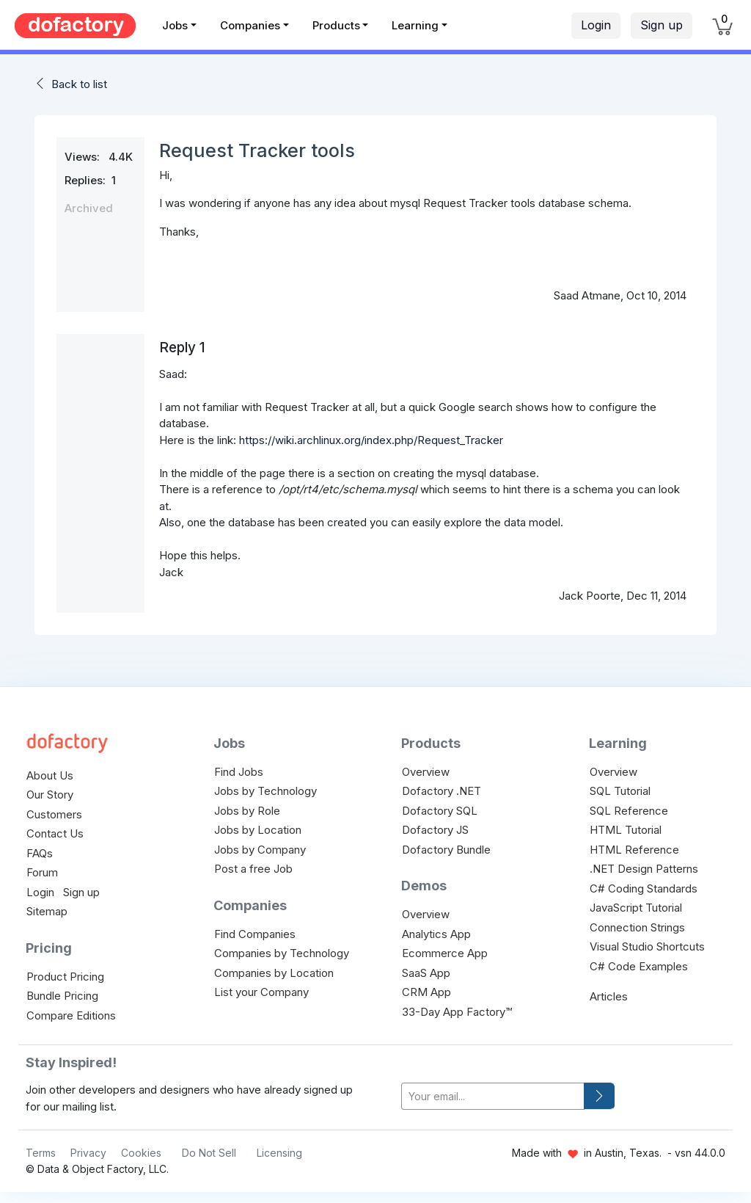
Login (596, 25)
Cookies (141, 1152)
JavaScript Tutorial (636, 908)
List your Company (261, 992)
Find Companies (255, 934)
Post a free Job (253, 869)
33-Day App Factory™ (457, 1012)
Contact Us (55, 833)
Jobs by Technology (265, 791)
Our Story (49, 795)
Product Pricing (65, 977)
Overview (426, 772)
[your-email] (493, 1096)
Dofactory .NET (441, 791)
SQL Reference (629, 811)
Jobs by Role (247, 811)
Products (336, 25)
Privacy (88, 1152)
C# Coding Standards (643, 888)
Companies (250, 25)
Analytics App (436, 934)
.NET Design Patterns (644, 869)
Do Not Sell (209, 1152)
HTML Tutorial (626, 830)
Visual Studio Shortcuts (647, 946)
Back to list (79, 84)
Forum (42, 872)
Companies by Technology (281, 953)
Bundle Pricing (62, 996)
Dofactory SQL (439, 811)
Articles (609, 996)
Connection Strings (637, 927)
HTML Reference (634, 850)
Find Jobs (238, 772)
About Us (49, 775)
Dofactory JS (435, 830)
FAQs (39, 853)
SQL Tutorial (620, 791)
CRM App (426, 992)
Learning (415, 25)
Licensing (279, 1152)
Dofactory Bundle (446, 850)
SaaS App (426, 973)
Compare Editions (71, 1015)
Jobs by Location (257, 830)
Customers (54, 814)
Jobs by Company (260, 850)
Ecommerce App (445, 953)
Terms (41, 1152)
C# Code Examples (639, 966)
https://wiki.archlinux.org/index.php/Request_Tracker (371, 440)
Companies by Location (274, 973)
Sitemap (46, 911)
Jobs (175, 25)
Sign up (661, 25)
